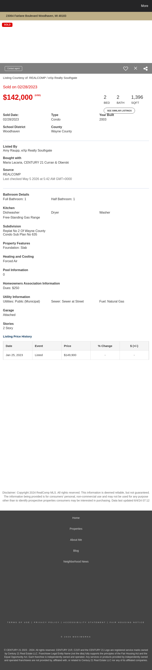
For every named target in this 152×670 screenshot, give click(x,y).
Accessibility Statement (85, 622)
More (144, 6)
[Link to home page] (4, 6)
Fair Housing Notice (127, 622)
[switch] (126, 68)
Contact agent (13, 68)
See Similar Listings (119, 110)
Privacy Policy (47, 622)
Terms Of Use (18, 622)
